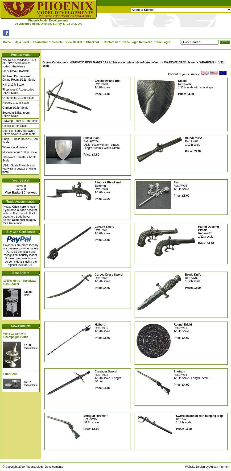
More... (27, 295)
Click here (19, 206)
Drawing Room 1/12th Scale (19, 121)
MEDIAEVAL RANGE (15, 71)
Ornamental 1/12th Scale (18, 97)
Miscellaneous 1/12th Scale (19, 152)
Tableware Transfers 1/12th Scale (19, 159)
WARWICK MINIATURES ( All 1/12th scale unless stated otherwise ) (19, 63)
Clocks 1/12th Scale (14, 126)
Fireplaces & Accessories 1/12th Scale (18, 91)
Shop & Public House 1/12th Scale (20, 140)
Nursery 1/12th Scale (15, 102)
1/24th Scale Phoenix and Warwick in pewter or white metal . (19, 169)
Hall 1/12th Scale (13, 84)
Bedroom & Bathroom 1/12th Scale (15, 114)
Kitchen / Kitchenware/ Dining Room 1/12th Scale (18, 78)
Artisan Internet (218, 466)
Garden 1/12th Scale (15, 107)
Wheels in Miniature (14, 147)
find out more (30, 348)
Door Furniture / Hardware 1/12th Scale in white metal (19, 132)
